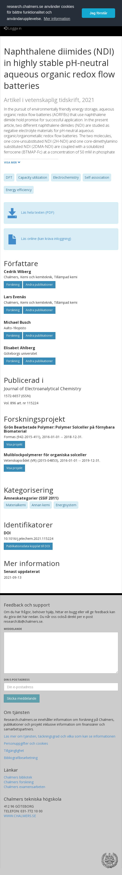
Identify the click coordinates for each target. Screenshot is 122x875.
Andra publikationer (39, 285)
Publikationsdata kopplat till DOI (28, 546)
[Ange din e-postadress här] (61, 687)
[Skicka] (21, 698)
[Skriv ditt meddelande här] (61, 652)
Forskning (13, 285)
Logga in (12, 28)
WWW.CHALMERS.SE (20, 816)
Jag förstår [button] (98, 13)
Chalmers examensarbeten (24, 786)
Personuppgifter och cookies (26, 743)
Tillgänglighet (14, 750)
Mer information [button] (57, 19)
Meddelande (13, 629)
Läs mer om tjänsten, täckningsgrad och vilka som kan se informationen (59, 736)
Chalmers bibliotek (18, 777)
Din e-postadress (17, 679)
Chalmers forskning (19, 782)
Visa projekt (14, 444)
